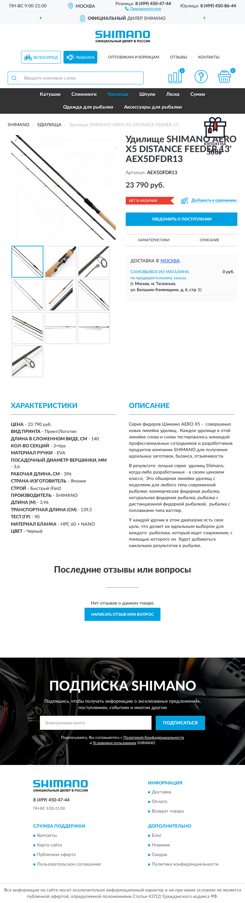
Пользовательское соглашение (69, 864)
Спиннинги (84, 94)
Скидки (159, 855)
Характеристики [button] (153, 240)
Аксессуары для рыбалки (153, 107)
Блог (157, 835)
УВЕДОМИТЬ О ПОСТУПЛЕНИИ (182, 219)
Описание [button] (209, 240)
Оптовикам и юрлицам (133, 57)
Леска (173, 94)
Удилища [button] (118, 94)
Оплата (159, 802)
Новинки (161, 845)
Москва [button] (170, 261)
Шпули (147, 94)
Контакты (208, 57)
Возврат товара (168, 811)
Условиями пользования (114, 743)
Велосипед (45, 57)
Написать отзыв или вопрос (122, 614)
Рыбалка (85, 57)
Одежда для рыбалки (88, 107)
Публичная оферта (56, 855)
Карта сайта (49, 845)
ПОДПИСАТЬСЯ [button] (180, 723)
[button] (143, 8)
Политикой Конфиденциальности (153, 737)
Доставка (161, 792)
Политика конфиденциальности (185, 864)
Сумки (197, 94)
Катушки (50, 94)
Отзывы (178, 57)
